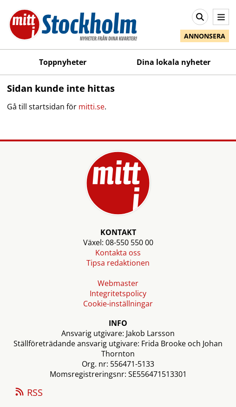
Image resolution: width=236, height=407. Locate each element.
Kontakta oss (118, 253)
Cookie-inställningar (118, 304)
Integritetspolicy (118, 293)
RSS (28, 393)
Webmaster (118, 283)
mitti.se (92, 107)
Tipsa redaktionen (118, 263)
